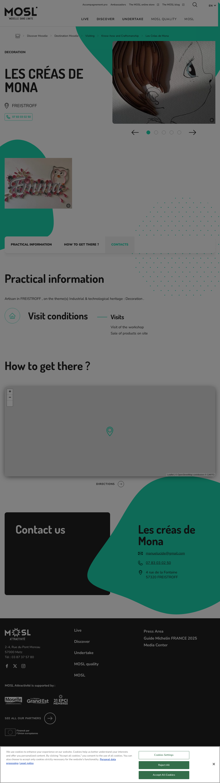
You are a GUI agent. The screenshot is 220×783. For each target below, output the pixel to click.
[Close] (214, 768)
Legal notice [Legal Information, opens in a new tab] (27, 767)
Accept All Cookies (164, 778)
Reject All (164, 769)
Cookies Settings (163, 759)
